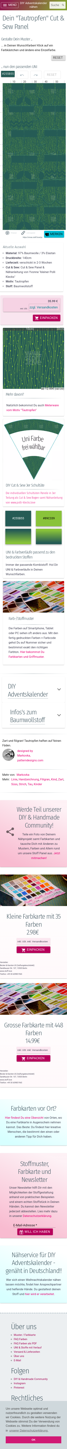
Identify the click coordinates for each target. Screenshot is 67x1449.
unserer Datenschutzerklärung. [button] (28, 1430)
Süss (14, 784)
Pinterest (19, 1387)
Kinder (38, 784)
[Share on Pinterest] (10, 233)
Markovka (23, 774)
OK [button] (34, 1439)
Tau (30, 784)
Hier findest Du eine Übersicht (24, 1117)
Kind (54, 779)
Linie (14, 779)
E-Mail (17, 1360)
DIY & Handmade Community (31, 1379)
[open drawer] (10, 5)
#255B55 (18, 518)
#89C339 (49, 518)
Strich (22, 784)
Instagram (20, 1383)
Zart (60, 779)
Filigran (45, 779)
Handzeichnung (29, 779)
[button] (29, 233)
